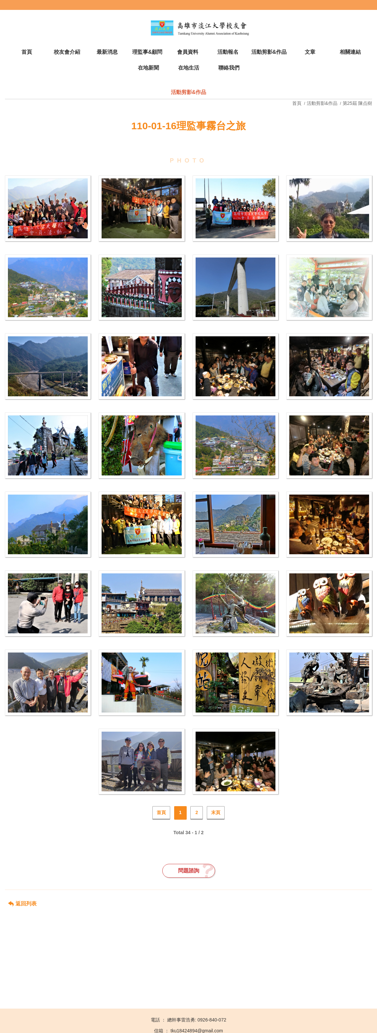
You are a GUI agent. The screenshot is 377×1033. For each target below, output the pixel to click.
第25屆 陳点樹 (357, 103)
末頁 (215, 812)
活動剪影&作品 (322, 103)
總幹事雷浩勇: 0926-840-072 (196, 1019)
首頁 (297, 103)
